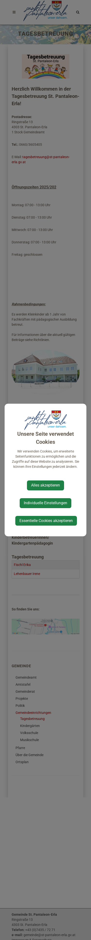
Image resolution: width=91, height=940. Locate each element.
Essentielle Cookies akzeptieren (46, 520)
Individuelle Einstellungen (45, 503)
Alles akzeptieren (45, 485)
